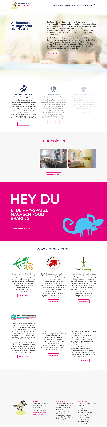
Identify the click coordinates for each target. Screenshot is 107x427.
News (90, 5)
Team (73, 5)
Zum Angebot (52, 53)
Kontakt (85, 5)
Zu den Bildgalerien (53, 174)
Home (55, 5)
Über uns (67, 5)
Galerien (78, 5)
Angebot (60, 5)
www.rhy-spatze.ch (39, 414)
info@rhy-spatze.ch (39, 412)
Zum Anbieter (23, 295)
